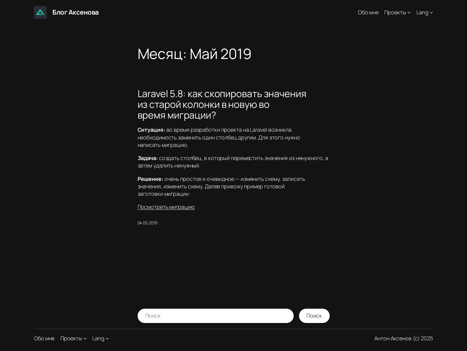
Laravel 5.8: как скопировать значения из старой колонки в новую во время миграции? (222, 104)
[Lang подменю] (431, 12)
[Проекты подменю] (409, 12)
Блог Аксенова (75, 12)
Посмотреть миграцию (166, 206)
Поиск (314, 315)
